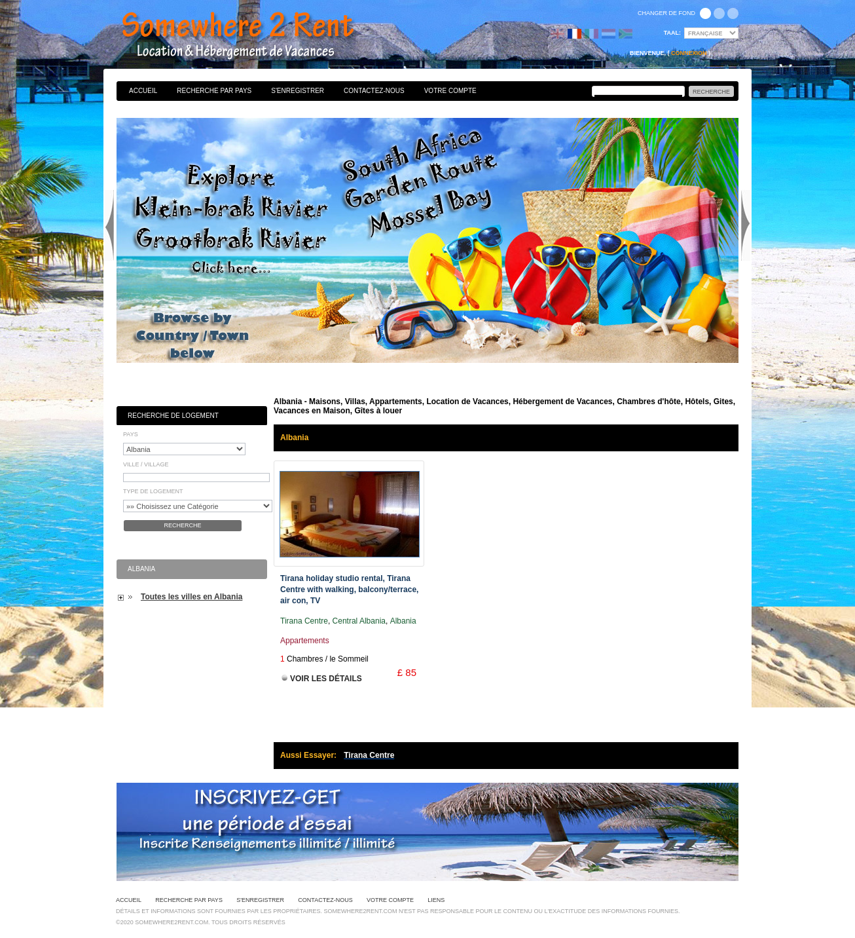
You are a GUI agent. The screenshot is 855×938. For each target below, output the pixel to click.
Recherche (182, 525)
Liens (436, 900)
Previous (109, 225)
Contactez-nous (374, 90)
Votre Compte (450, 90)
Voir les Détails (326, 678)
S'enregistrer (297, 90)
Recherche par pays (214, 90)
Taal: (672, 32)
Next (745, 225)
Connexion (689, 53)
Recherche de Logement (173, 415)
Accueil (143, 90)
